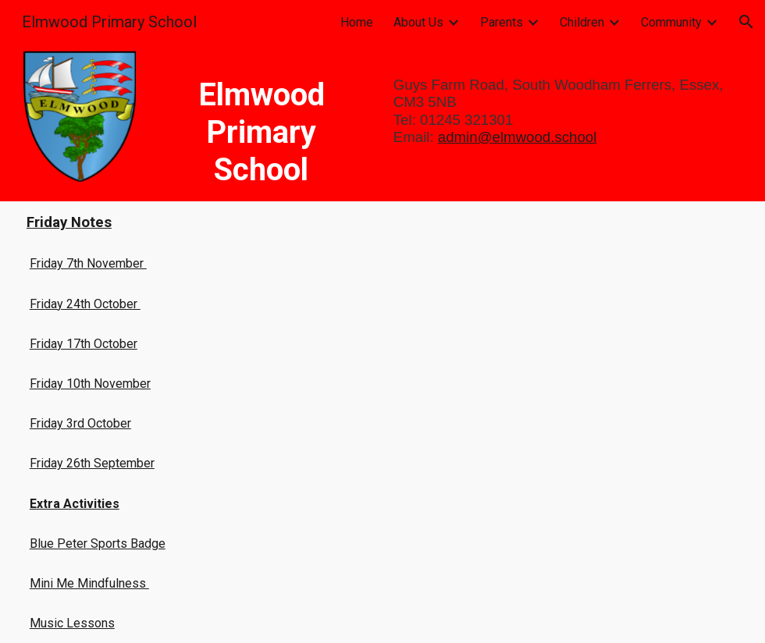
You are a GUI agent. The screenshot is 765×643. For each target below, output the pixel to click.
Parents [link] (501, 22)
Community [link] (671, 22)
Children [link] (582, 22)
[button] (746, 22)
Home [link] (356, 22)
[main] (261, 122)
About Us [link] (418, 22)
